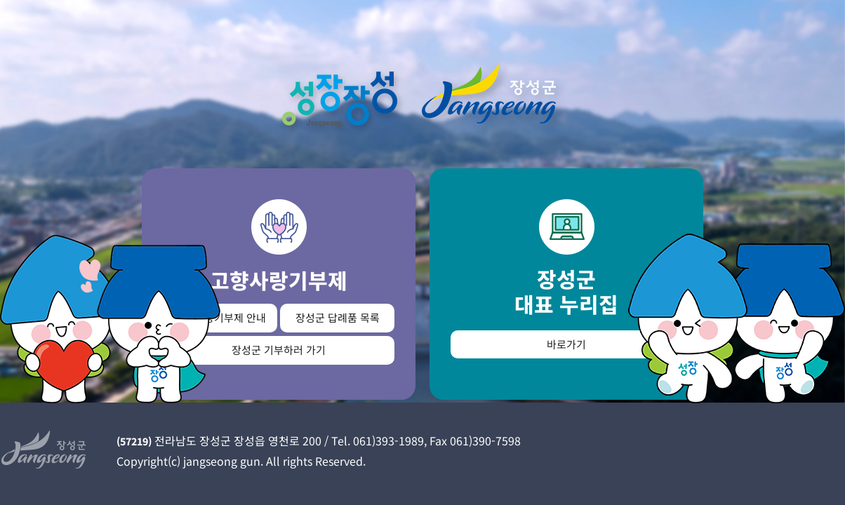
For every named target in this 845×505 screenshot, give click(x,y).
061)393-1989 (388, 440)
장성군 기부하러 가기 (279, 349)
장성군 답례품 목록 (337, 317)
